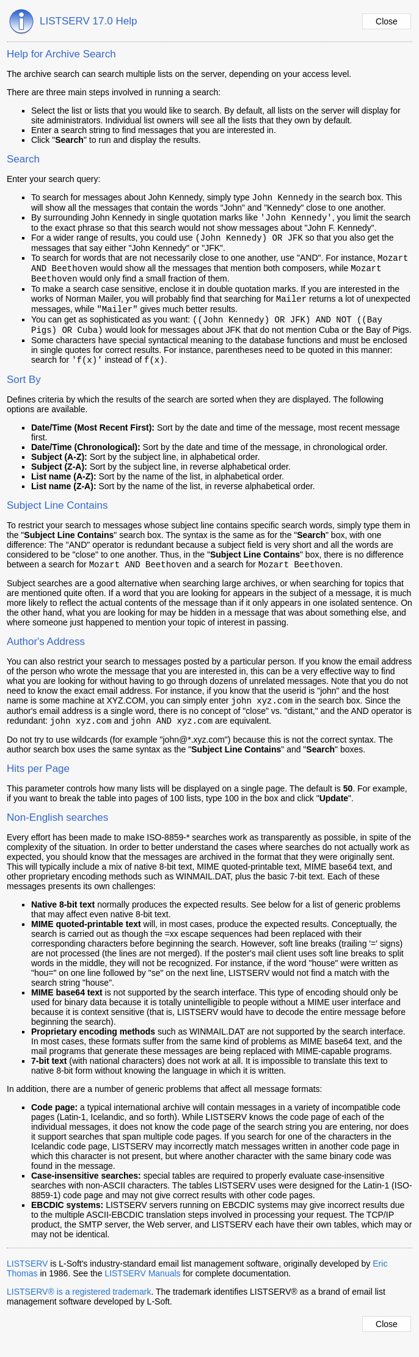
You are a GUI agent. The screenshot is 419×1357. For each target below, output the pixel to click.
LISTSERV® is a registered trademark (79, 1309)
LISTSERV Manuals (142, 1290)
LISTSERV (27, 1281)
